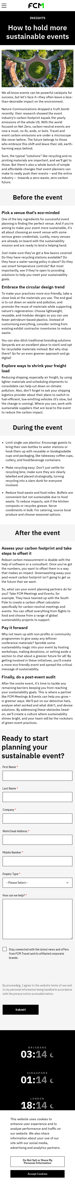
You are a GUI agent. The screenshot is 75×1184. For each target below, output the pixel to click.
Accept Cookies (37, 1174)
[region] (37, 1147)
